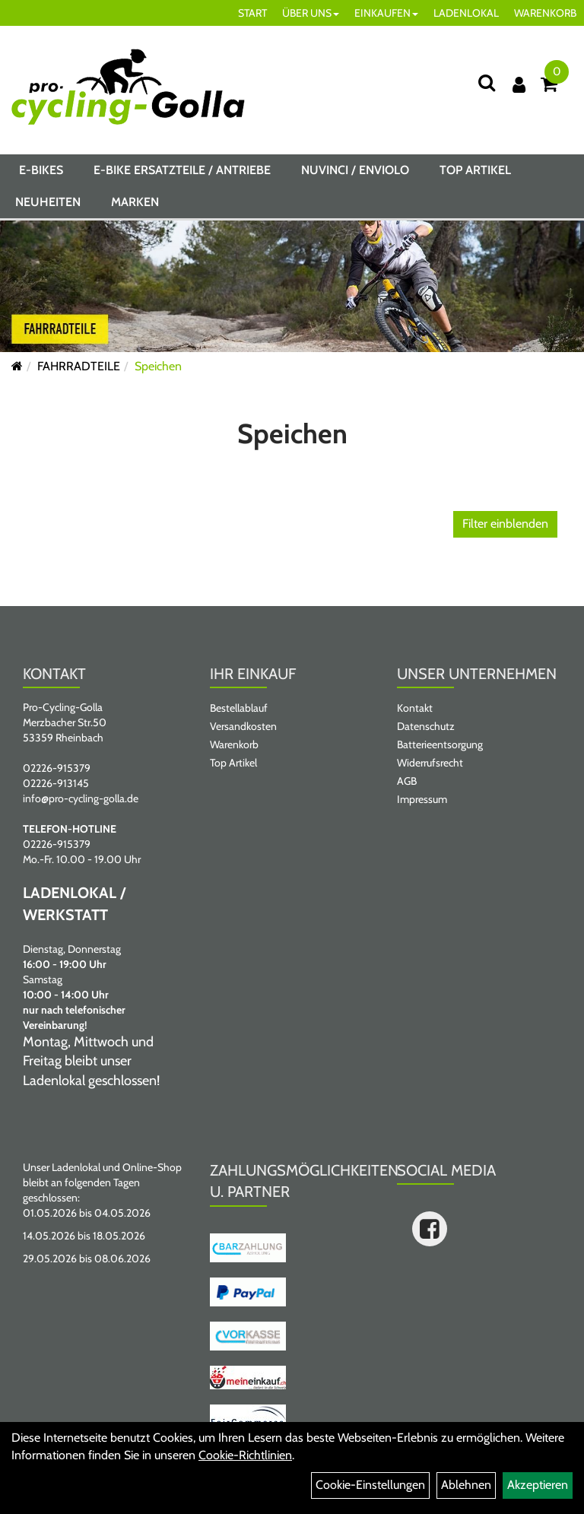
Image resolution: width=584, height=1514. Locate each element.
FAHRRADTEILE (78, 366)
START (252, 13)
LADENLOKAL (466, 13)
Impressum (422, 799)
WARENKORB (545, 13)
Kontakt (415, 708)
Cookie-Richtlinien (245, 1455)
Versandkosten (243, 726)
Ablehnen (466, 1484)
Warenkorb (234, 744)
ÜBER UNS (310, 13)
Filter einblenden (505, 523)
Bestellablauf (239, 708)
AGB (407, 781)
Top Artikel (475, 170)
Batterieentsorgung (440, 744)
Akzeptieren (537, 1484)
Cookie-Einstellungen (370, 1484)
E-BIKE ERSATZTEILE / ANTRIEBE (182, 170)
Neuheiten (48, 202)
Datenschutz (426, 726)
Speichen (158, 366)
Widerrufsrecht (430, 763)
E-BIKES (41, 170)
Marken (135, 202)
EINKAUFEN (386, 13)
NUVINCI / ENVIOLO (355, 170)
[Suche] (486, 82)
